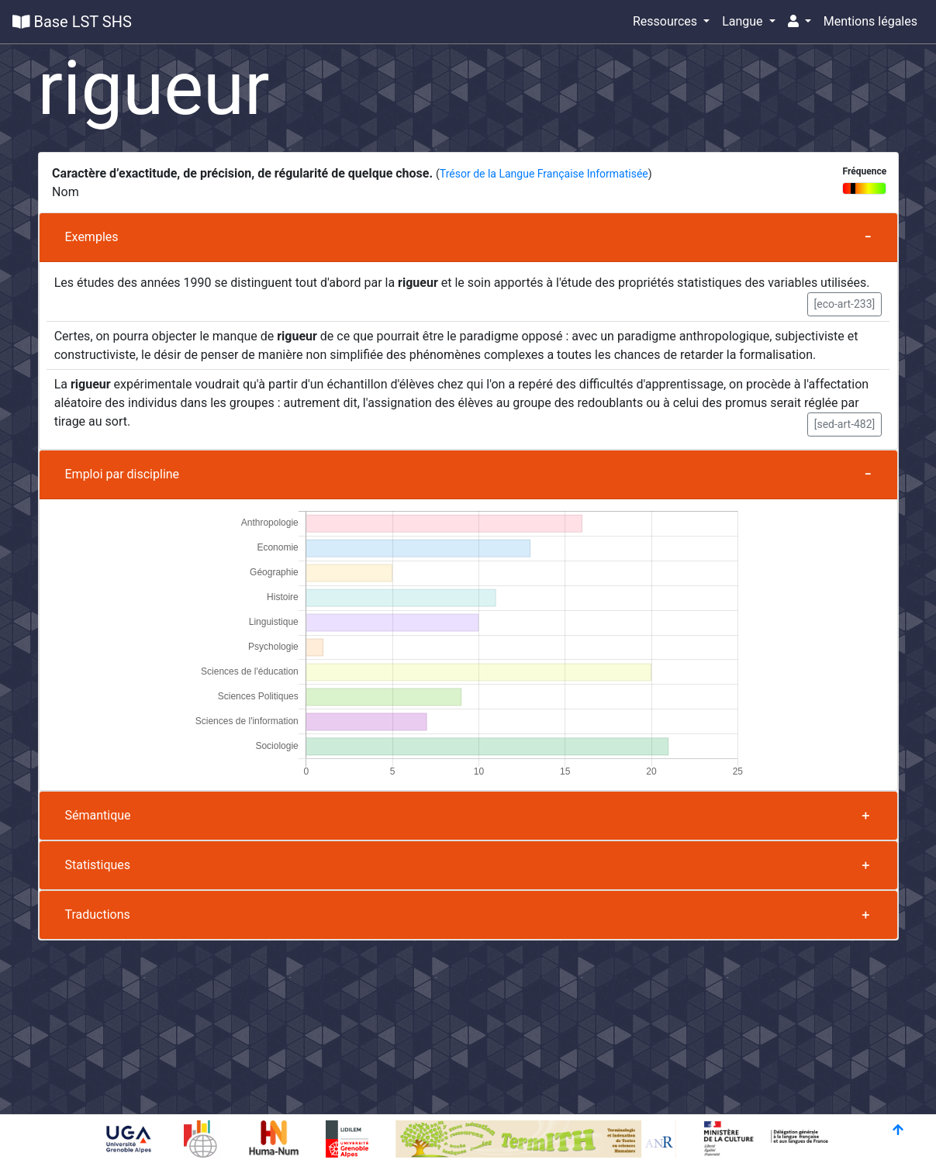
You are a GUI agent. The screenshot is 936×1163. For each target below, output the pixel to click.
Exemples (92, 236)
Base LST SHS (72, 21)
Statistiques (98, 865)
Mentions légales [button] (870, 21)
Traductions (97, 914)
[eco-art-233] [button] (845, 304)
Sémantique (98, 815)
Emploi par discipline (122, 474)
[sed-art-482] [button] (845, 424)
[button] (799, 21)
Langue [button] (743, 21)
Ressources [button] (666, 21)
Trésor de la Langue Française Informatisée (544, 173)
